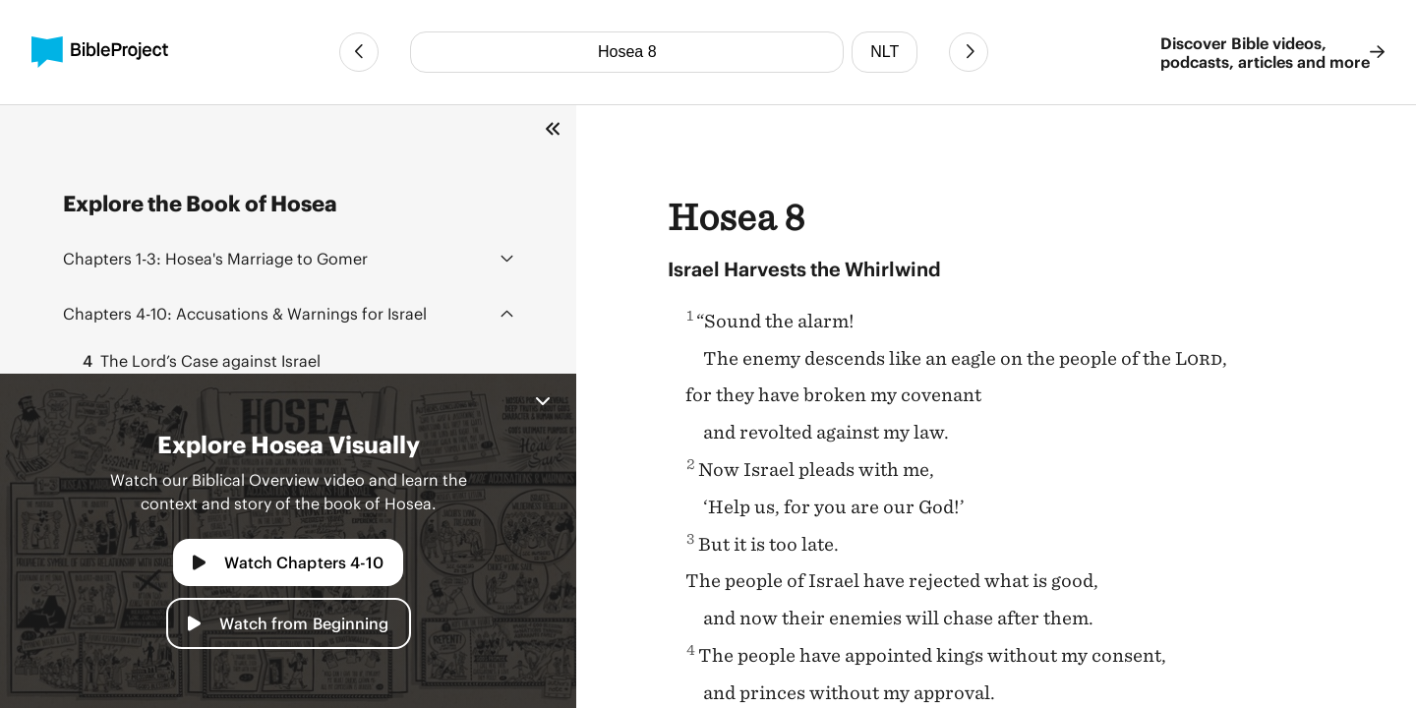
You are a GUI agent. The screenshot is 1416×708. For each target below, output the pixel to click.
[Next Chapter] (968, 52)
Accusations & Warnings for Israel (245, 313)
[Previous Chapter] (359, 52)
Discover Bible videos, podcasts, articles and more (1272, 52)
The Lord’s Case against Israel (196, 361)
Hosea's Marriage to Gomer (215, 258)
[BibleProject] (99, 52)
